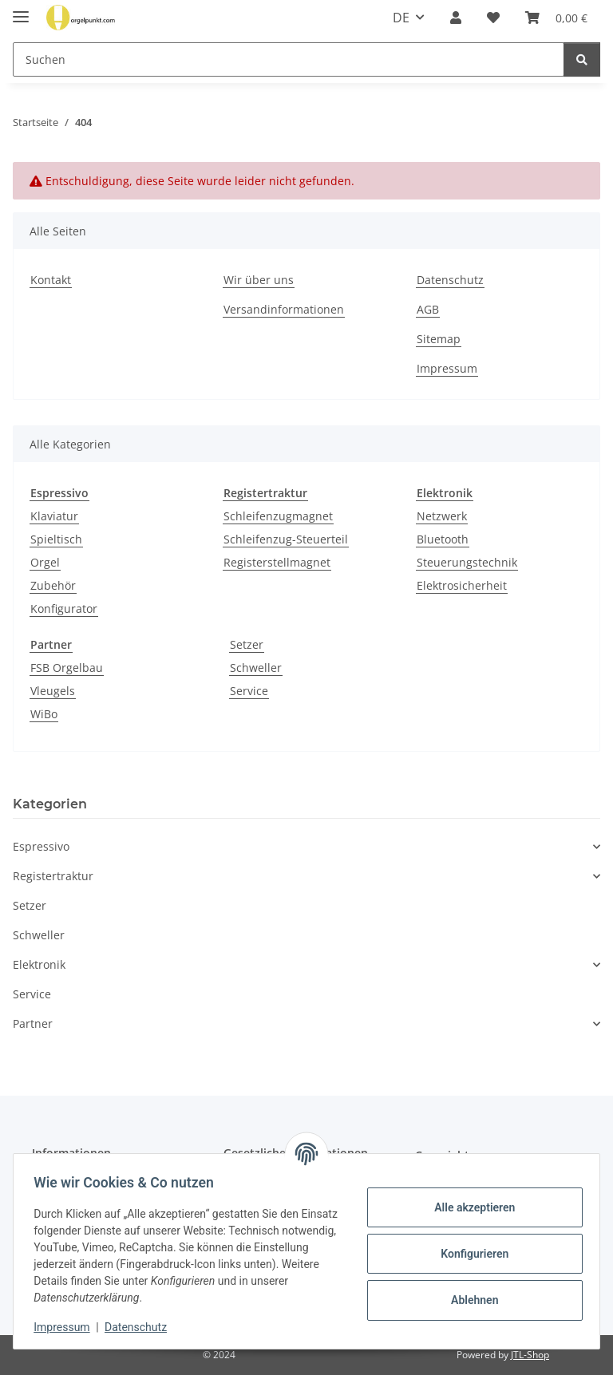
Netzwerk (442, 516)
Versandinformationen (283, 309)
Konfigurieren (469, 1253)
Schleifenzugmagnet (278, 516)
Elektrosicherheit (462, 585)
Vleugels (52, 690)
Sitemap (439, 338)
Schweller (256, 667)
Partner (33, 1023)
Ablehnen (468, 1300)
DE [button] (401, 17)
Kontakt (50, 279)
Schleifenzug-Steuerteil (285, 539)
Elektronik (39, 964)
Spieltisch (56, 539)
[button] (455, 18)
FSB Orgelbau (66, 667)
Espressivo (41, 846)
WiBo (43, 713)
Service (249, 690)
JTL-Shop (530, 1354)
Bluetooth (443, 539)
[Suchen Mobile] (288, 59)
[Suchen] (582, 59)
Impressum (67, 1327)
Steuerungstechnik (467, 562)
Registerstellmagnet (276, 562)
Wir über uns (258, 279)
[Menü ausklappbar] (21, 10)
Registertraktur (53, 875)
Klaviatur (54, 516)
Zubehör (53, 585)
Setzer (246, 644)
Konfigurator (63, 608)
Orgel (45, 562)
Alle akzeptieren (469, 1207)
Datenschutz (141, 1327)
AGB (428, 309)
